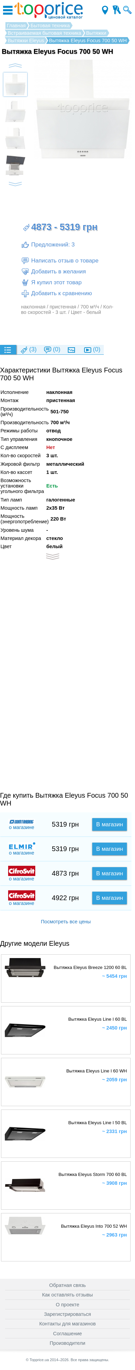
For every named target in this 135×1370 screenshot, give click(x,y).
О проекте (67, 1304)
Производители (67, 1343)
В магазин (109, 824)
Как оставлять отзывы (67, 1294)
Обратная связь (67, 1285)
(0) (51, 350)
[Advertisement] (67, 329)
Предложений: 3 (48, 244)
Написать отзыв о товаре (59, 260)
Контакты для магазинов (67, 1323)
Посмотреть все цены (66, 921)
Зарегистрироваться (67, 1314)
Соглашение (67, 1333)
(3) (28, 350)
